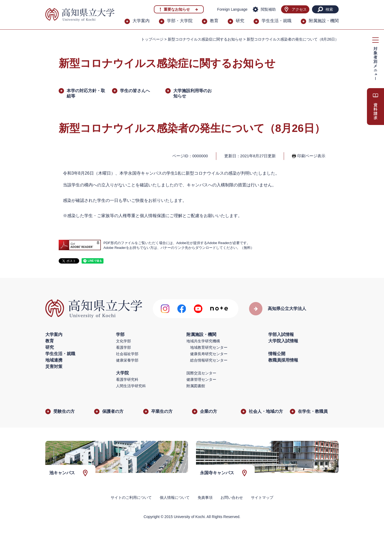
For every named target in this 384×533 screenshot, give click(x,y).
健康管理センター (201, 379)
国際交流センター (201, 373)
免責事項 (205, 497)
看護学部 (123, 347)
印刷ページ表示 (311, 156)
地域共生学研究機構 (203, 341)
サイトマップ (262, 497)
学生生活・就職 (276, 20)
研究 (240, 20)
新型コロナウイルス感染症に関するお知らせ (205, 39)
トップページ (152, 39)
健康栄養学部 (127, 360)
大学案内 (141, 20)
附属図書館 (195, 386)
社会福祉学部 (127, 354)
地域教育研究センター (208, 347)
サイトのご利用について (131, 497)
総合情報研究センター (208, 360)
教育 (214, 20)
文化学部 (123, 341)
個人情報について (175, 497)
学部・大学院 (180, 20)
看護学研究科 (127, 379)
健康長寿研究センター (208, 354)
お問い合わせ (232, 497)
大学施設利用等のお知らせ (192, 93)
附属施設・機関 (324, 20)
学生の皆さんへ (135, 90)
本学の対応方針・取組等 (86, 93)
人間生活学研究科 (131, 386)
